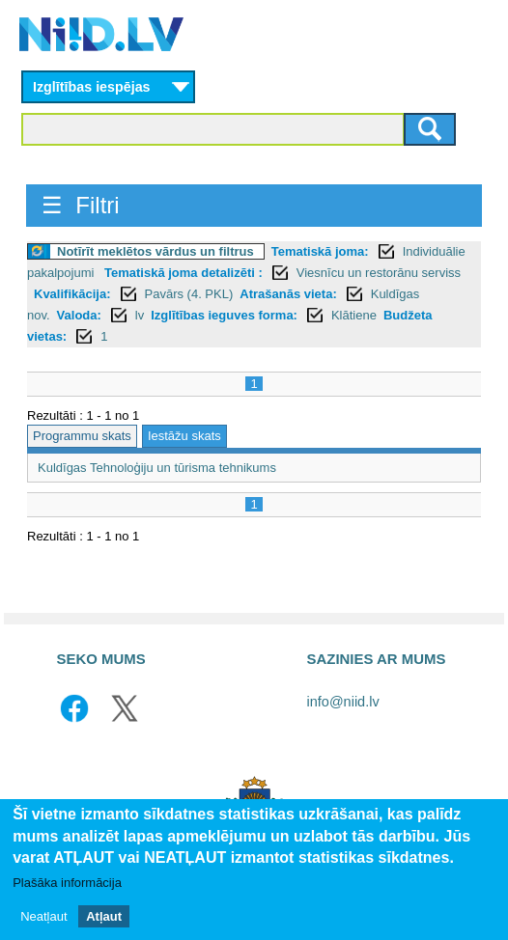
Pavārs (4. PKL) (189, 294)
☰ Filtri (81, 205)
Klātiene (354, 315)
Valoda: (79, 315)
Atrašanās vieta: (288, 294)
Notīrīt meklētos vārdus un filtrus (155, 251)
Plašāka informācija (67, 882)
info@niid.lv (343, 701)
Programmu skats (82, 436)
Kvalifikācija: (72, 294)
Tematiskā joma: (320, 251)
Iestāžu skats (184, 436)
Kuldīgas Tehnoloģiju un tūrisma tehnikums (157, 467)
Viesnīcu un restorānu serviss (378, 272)
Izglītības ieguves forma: (224, 315)
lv (139, 315)
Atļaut (104, 916)
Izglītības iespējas (92, 87)
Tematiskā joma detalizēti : (183, 272)
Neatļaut (43, 916)
